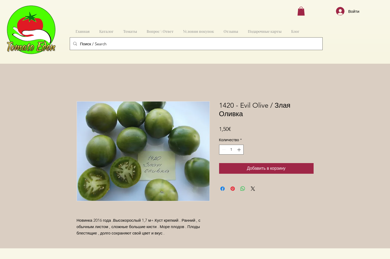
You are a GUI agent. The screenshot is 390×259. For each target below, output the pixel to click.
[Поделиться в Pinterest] (232, 188)
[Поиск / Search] (195, 44)
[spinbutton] (231, 149)
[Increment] (239, 149)
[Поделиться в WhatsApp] (243, 188)
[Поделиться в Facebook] (222, 188)
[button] (301, 11)
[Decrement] (223, 149)
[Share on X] (253, 188)
